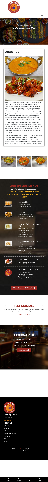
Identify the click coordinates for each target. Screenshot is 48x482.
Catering (7, 426)
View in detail (7, 421)
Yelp (5, 441)
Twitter (7, 439)
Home (8, 479)
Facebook (7, 436)
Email (39, 479)
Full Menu (17, 288)
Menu (6, 428)
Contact (7, 431)
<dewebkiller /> (24, 451)
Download (30, 288)
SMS (29, 480)
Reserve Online (24, 350)
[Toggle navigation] (42, 15)
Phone (19, 479)
